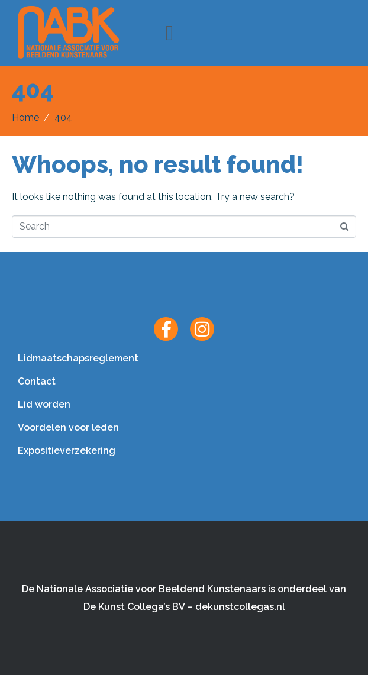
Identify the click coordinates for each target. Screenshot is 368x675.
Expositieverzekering (66, 450)
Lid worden (44, 404)
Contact (37, 381)
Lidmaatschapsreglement (78, 358)
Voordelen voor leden (68, 427)
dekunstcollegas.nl (240, 606)
